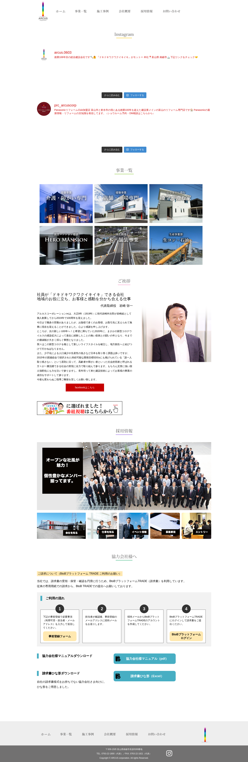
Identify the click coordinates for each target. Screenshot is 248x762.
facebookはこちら (85, 387)
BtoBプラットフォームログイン (186, 636)
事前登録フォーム (60, 636)
